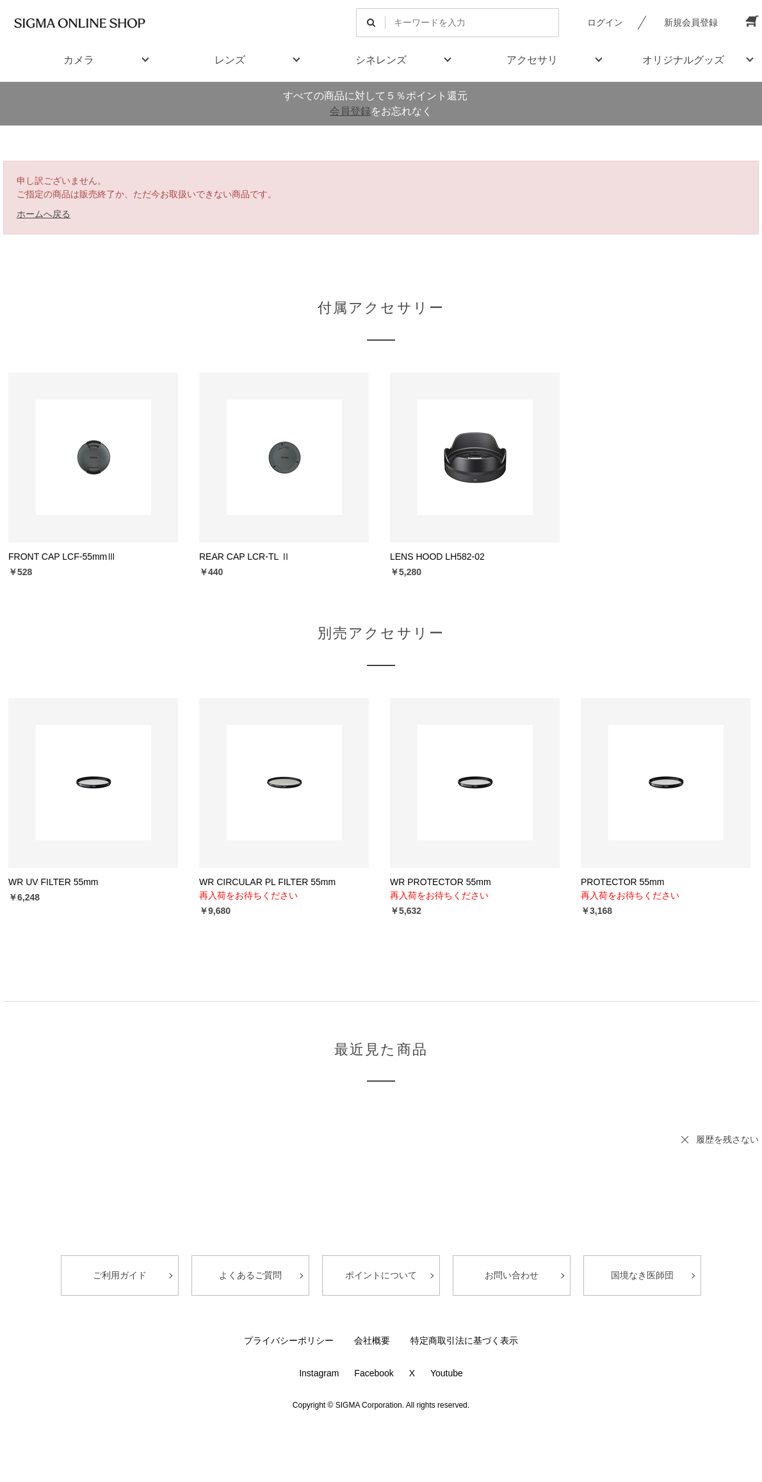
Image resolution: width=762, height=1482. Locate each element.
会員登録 (350, 111)
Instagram (319, 1373)
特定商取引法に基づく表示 (464, 1340)
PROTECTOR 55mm (622, 882)
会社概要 (372, 1340)
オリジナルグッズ (683, 59)
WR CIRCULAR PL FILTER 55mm (267, 882)
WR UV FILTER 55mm (53, 882)
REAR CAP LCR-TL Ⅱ (244, 556)
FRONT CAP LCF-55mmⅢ (62, 556)
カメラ (78, 59)
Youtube (446, 1373)
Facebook (373, 1373)
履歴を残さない (727, 1139)
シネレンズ (381, 59)
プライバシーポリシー (289, 1340)
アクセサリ (532, 59)
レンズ (230, 59)
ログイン (605, 22)
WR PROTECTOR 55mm (440, 882)
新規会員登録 (691, 22)
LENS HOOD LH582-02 (437, 556)
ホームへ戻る (43, 214)
